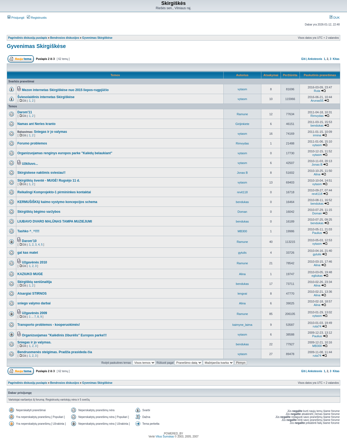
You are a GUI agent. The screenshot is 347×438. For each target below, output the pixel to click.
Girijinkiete (242, 123)
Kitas (336, 58)
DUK (334, 17)
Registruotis (37, 17)
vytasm (242, 89)
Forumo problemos (32, 143)
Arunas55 (317, 100)
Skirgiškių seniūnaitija (34, 282)
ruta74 (317, 326)
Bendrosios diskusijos (64, 37)
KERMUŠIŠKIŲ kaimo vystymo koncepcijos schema (57, 202)
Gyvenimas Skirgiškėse (97, 37)
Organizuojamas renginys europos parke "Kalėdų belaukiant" (64, 153)
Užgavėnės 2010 (34, 262)
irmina (317, 135)
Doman (242, 211)
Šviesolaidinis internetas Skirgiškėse (46, 97)
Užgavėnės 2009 (34, 313)
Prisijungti (15, 17)
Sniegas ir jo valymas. (34, 342)
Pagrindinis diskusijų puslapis (27, 37)
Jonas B (317, 164)
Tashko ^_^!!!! (28, 231)
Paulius (317, 232)
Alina (317, 174)
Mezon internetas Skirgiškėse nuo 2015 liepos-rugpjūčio (65, 90)
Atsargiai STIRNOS (32, 293)
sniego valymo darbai (34, 303)
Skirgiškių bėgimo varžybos (38, 212)
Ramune (242, 114)
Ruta (317, 90)
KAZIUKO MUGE (30, 274)
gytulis (242, 252)
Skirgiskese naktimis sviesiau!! (41, 173)
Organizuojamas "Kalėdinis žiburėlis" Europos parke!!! (64, 335)
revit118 (242, 192)
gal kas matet (27, 253)
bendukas (317, 125)
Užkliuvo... (30, 164)
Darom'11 (24, 112)
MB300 (242, 231)
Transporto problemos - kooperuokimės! (48, 325)
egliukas (316, 275)
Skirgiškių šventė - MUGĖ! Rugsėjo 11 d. (48, 180)
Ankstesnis (315, 58)
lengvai (242, 293)
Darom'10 (29, 241)
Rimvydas (316, 115)
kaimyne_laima (242, 324)
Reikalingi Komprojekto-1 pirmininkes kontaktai (54, 192)
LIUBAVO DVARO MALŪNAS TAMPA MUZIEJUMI (54, 221)
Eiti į (304, 58)
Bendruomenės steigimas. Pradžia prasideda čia (54, 352)
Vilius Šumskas (165, 436)
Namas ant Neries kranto (36, 124)
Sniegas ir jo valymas (50, 132)
